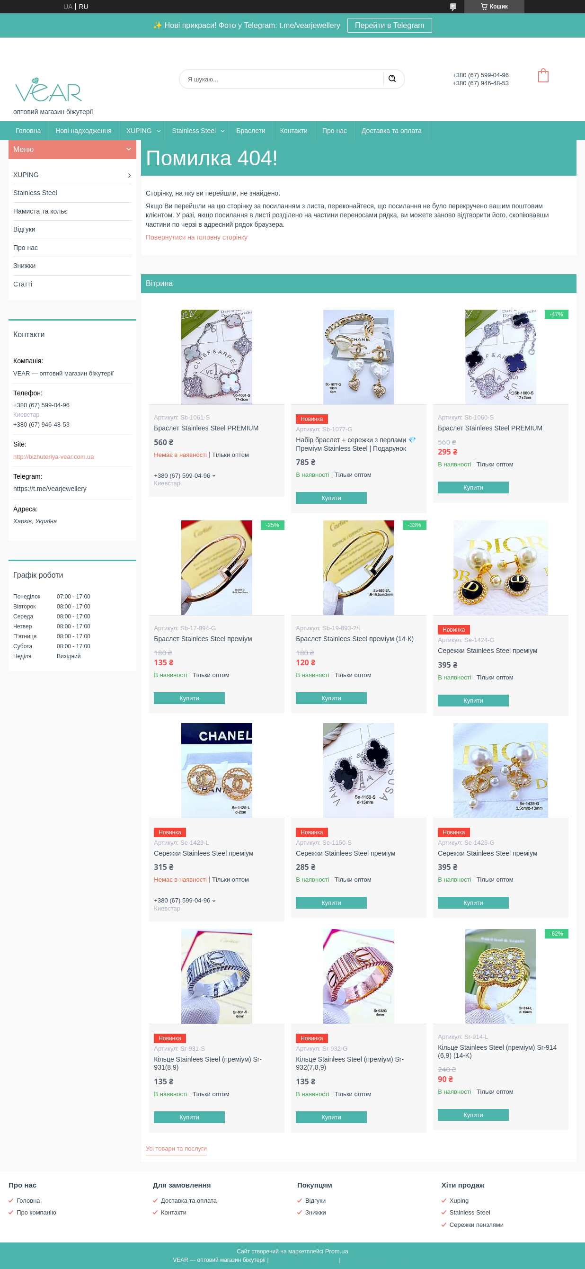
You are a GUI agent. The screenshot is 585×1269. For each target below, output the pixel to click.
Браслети (250, 130)
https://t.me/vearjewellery (50, 488)
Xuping (459, 1200)
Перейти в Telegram (390, 25)
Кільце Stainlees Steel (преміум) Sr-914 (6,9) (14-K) (497, 1052)
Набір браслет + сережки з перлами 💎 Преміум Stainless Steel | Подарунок (356, 444)
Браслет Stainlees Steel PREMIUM (206, 428)
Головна (28, 130)
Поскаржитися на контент (303, 1260)
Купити (332, 497)
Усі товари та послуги (176, 1148)
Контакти (294, 130)
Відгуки (24, 229)
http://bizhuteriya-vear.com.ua (53, 456)
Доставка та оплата (392, 130)
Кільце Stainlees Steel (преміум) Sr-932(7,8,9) (350, 1063)
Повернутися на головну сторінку (197, 237)
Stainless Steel (194, 130)
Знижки (24, 265)
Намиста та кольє (40, 211)
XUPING (139, 130)
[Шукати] (391, 79)
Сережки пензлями (477, 1224)
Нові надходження (83, 130)
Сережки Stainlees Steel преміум (487, 650)
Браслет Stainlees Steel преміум (203, 639)
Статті (22, 284)
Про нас (334, 130)
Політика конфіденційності (377, 1260)
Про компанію (36, 1212)
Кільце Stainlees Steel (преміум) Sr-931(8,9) (208, 1063)
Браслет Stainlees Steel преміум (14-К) (355, 639)
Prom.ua (336, 1251)
